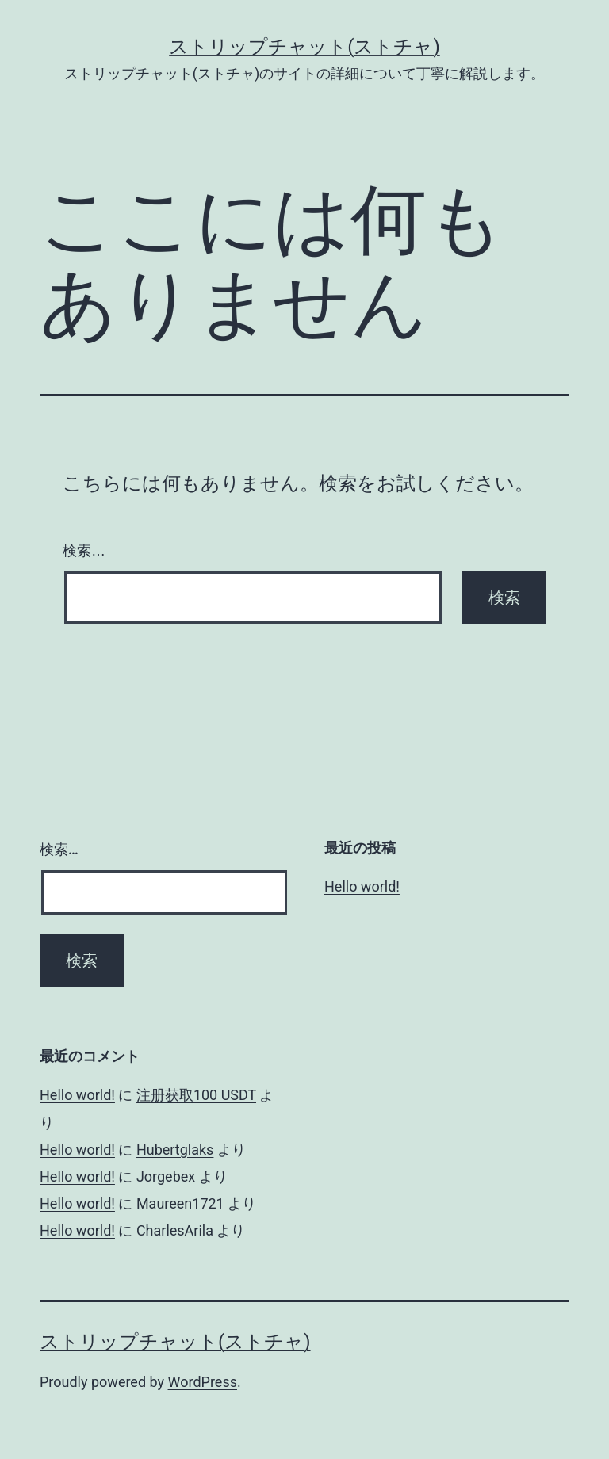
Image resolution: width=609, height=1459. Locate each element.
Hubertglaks (175, 1149)
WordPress (202, 1381)
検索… (84, 551)
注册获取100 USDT (196, 1095)
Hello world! (362, 886)
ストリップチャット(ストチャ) (304, 47)
